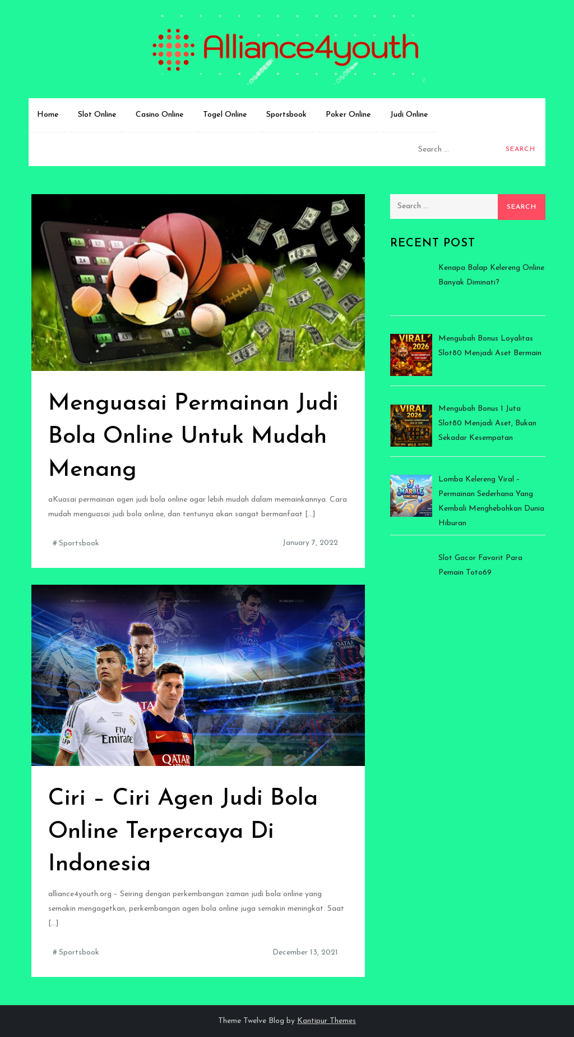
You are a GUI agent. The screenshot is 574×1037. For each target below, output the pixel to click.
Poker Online (348, 115)
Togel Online (225, 115)
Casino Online (160, 115)
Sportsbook (286, 115)
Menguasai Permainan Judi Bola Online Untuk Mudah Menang (193, 437)
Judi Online (409, 115)
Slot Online (97, 115)
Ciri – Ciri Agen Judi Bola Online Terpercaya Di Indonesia (183, 832)
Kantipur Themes (326, 1021)
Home (48, 115)
